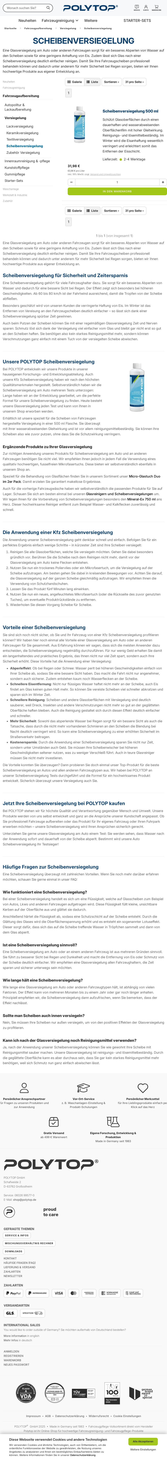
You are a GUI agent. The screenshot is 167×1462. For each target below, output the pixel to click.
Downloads (13, 1251)
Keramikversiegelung (22, 133)
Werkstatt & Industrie (15, 195)
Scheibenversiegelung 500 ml (130, 111)
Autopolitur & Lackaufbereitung (18, 107)
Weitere (90, 20)
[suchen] (48, 8)
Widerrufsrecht (99, 1416)
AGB (48, 1416)
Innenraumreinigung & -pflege (27, 161)
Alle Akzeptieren (143, 1441)
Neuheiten (27, 20)
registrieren (13, 1356)
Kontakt (10, 1258)
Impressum (33, 1416)
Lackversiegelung (19, 126)
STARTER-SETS (137, 20)
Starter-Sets (14, 181)
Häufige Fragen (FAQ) (20, 1263)
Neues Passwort (16, 1364)
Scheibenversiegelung (24, 146)
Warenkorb (12, 1360)
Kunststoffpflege (17, 168)
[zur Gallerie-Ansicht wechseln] (74, 82)
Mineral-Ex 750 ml (141, 499)
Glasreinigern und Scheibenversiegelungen (119, 494)
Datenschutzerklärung (82, 1455)
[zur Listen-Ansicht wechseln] (92, 82)
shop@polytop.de (24, 1199)
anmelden (11, 1351)
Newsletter (13, 1276)
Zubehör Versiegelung (23, 153)
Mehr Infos (11, 1340)
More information (15, 1336)
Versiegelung (15, 118)
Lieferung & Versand (19, 1267)
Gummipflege (15, 174)
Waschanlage (11, 188)
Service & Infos (17, 1235)
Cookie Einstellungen (127, 1416)
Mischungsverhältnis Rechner (29, 1243)
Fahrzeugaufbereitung (21, 96)
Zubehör (8, 200)
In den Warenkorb (117, 191)
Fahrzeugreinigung (58, 20)
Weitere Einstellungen (143, 1449)
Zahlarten (12, 1271)
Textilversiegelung (20, 139)
